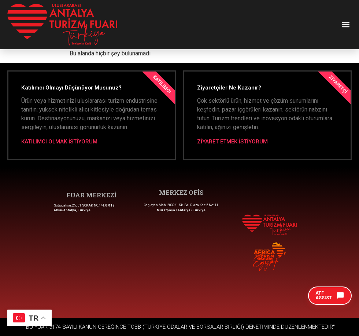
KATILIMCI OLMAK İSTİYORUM (59, 142)
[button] (346, 24)
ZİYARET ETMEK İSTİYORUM (232, 142)
